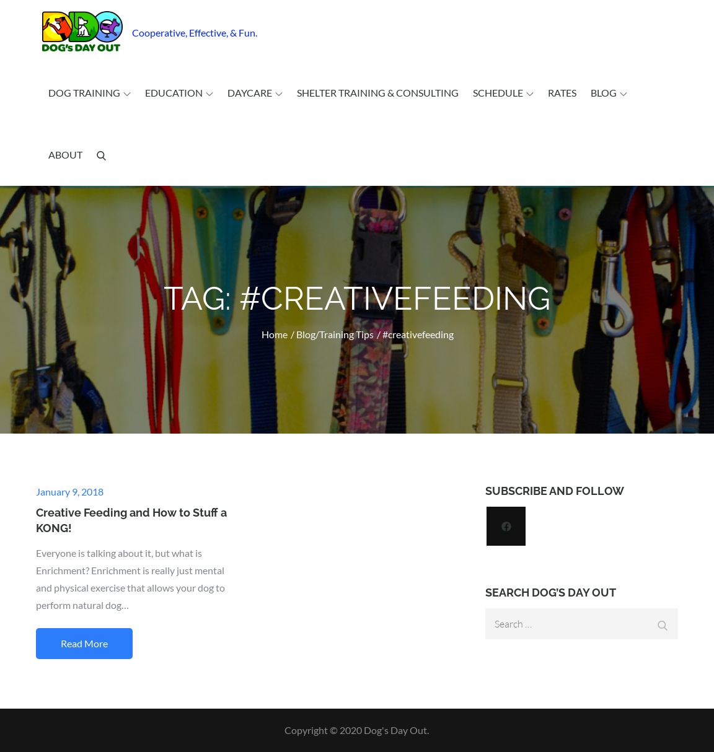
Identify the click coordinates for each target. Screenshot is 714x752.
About (65, 154)
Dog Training (89, 92)
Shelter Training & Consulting (378, 92)
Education (179, 92)
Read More (84, 643)
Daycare (255, 92)
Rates (562, 92)
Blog (609, 92)
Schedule (503, 92)
